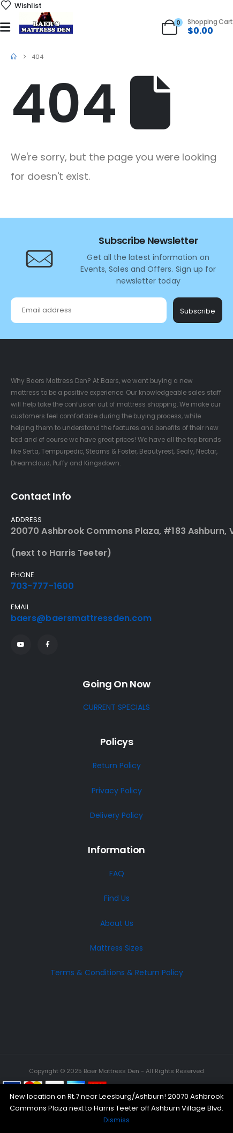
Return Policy (117, 765)
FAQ (116, 873)
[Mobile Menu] (5, 27)
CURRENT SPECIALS (116, 707)
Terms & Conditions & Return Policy (116, 972)
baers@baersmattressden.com (81, 618)
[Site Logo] (46, 23)
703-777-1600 (42, 586)
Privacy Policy (117, 790)
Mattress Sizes (116, 948)
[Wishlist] (21, 6)
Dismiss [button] (116, 1120)
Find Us (117, 898)
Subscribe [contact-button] (197, 311)
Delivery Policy (116, 815)
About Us (116, 923)
